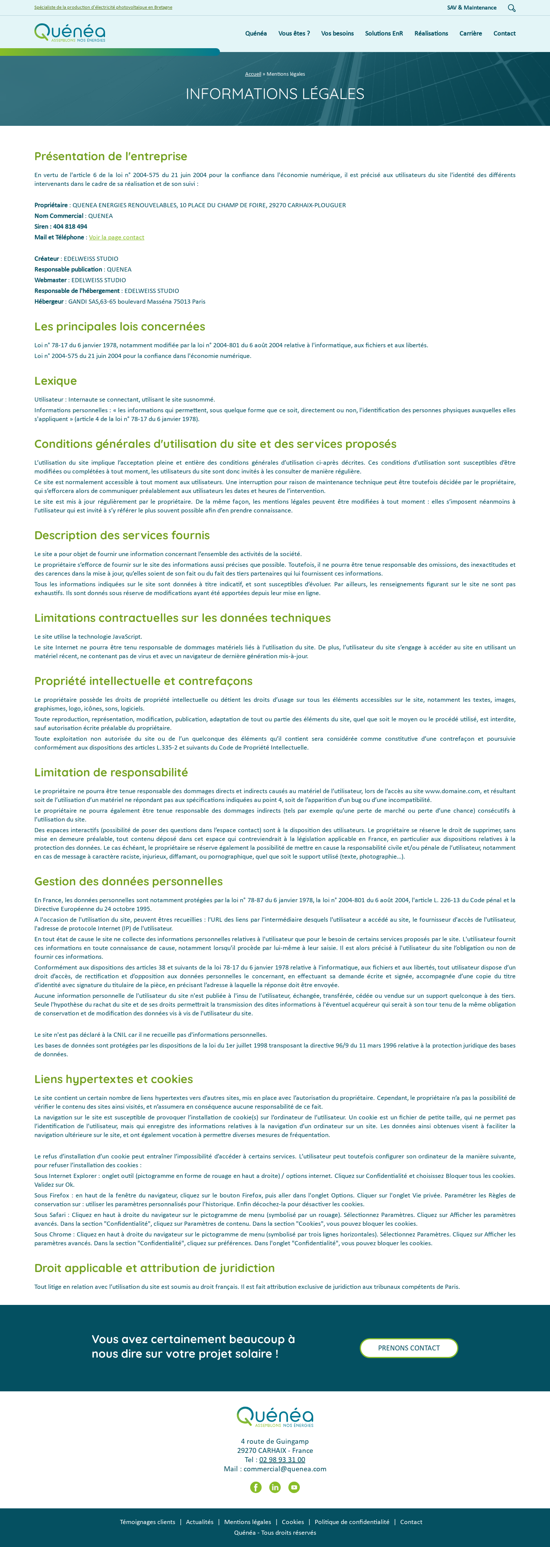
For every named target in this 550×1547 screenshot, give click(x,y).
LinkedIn (275, 1487)
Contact (411, 1522)
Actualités (200, 1522)
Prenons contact (409, 1348)
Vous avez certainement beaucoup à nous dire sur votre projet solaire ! (193, 1346)
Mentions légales (247, 1522)
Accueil (253, 74)
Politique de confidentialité (352, 1522)
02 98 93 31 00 (282, 1460)
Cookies (293, 1522)
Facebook (256, 1487)
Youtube (294, 1487)
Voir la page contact (116, 237)
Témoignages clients (147, 1522)
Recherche (512, 8)
